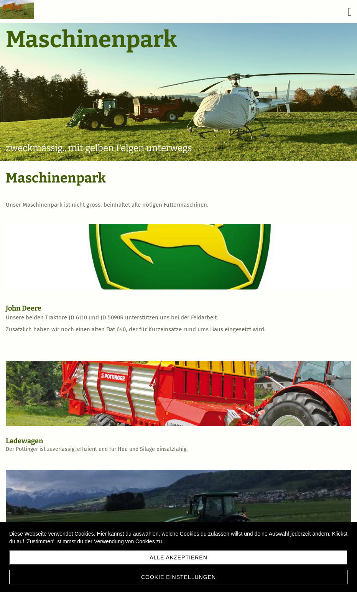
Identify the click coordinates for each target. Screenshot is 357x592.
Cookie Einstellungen (178, 577)
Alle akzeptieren (178, 557)
